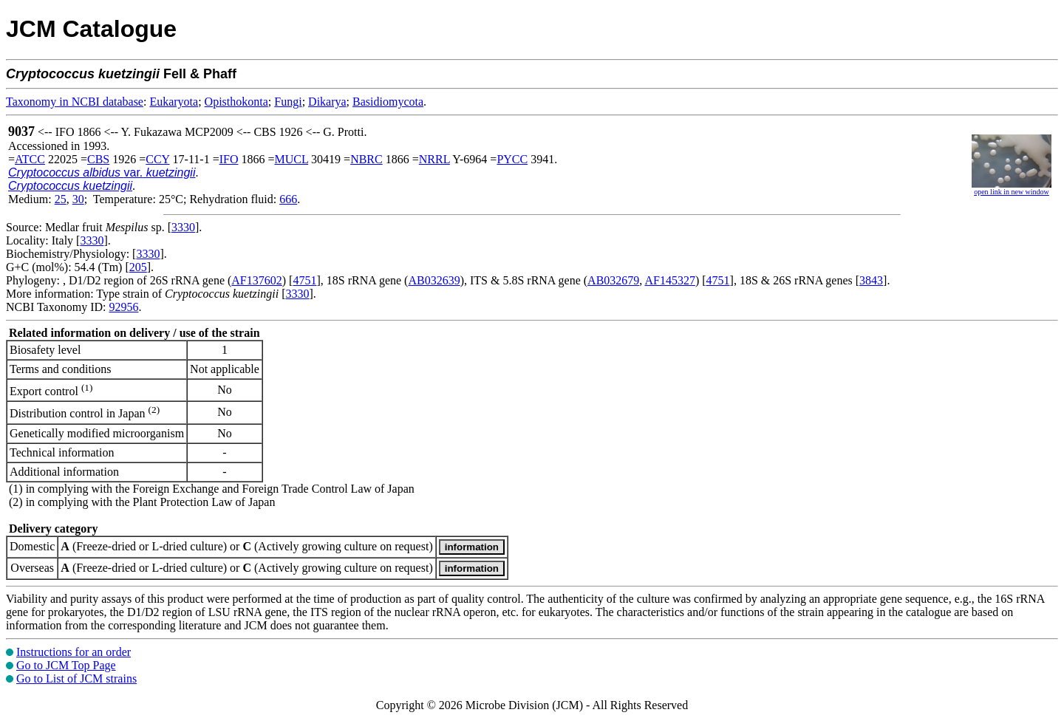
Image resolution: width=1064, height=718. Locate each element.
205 (138, 267)
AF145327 (669, 280)
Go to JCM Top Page (66, 665)
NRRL (434, 159)
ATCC (30, 159)
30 (78, 199)
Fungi (287, 101)
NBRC (366, 159)
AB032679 (613, 280)
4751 (304, 280)
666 (288, 199)
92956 (123, 307)
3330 (183, 227)
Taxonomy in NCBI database (74, 101)
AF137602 (256, 280)
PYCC (512, 159)
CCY (157, 159)
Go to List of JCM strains (76, 678)
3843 (871, 280)
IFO (229, 159)
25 (60, 199)
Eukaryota (173, 101)
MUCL (291, 159)
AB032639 (434, 280)
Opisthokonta (236, 101)
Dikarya (327, 101)
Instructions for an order (73, 652)
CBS (98, 159)
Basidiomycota (387, 101)
